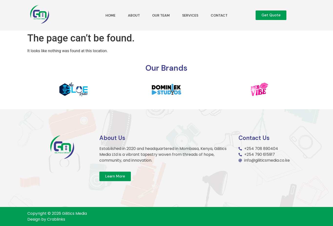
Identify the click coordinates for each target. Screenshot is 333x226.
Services (190, 15)
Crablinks (56, 219)
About (134, 15)
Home (110, 15)
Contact (219, 15)
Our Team (161, 15)
